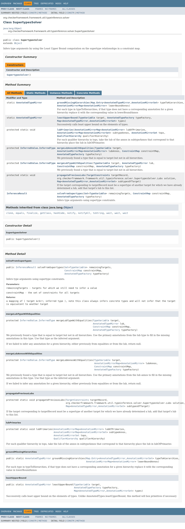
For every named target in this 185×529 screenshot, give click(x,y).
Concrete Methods (88, 93)
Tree (36, 3)
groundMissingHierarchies (73, 102)
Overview (6, 3)
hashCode (59, 213)
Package (17, 3)
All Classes (68, 9)
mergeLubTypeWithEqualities (74, 163)
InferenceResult (17, 193)
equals (20, 213)
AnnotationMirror (95, 105)
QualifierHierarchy (69, 136)
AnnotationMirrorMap (70, 105)
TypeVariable (87, 117)
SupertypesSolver (17, 75)
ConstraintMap (131, 151)
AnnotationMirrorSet (144, 102)
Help (65, 3)
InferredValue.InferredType (37, 148)
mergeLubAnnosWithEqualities (75, 148)
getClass (45, 213)
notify (71, 213)
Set (86, 193)
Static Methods (35, 93)
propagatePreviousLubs (71, 175)
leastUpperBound (67, 117)
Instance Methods (61, 93)
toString (98, 213)
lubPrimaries (65, 129)
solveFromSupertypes (70, 193)
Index (58, 3)
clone (9, 213)
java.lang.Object (12, 28)
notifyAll (84, 213)
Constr (33, 13)
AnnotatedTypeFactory (120, 117)
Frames (39, 9)
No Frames (50, 9)
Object (18, 43)
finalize (31, 213)
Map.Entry (97, 102)
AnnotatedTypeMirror (29, 102)
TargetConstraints (98, 175)
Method (43, 13)
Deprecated (47, 3)
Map (59, 121)
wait (109, 213)
